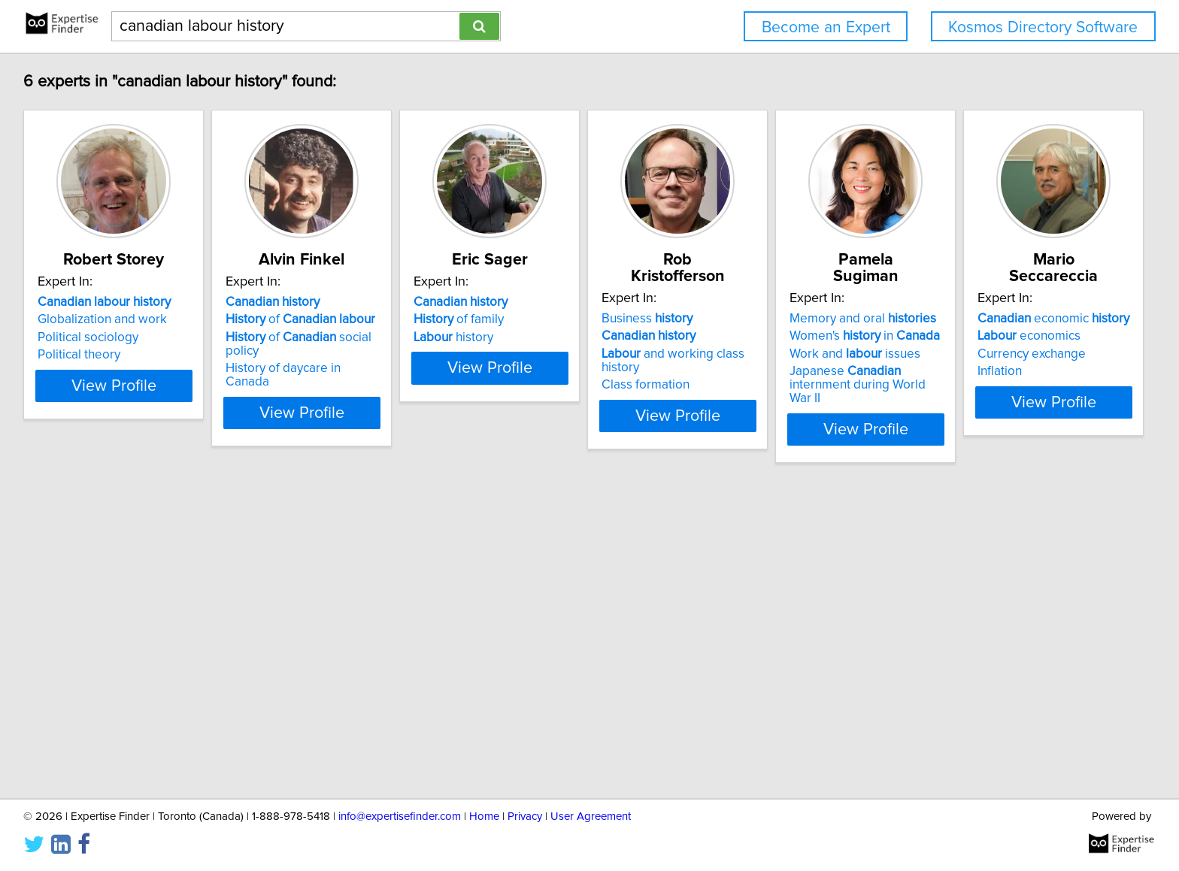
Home (484, 816)
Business (762, 302)
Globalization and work (104, 319)
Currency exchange (94, 668)
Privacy (525, 816)
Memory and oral (1015, 302)
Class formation (761, 354)
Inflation (62, 685)
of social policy (356, 337)
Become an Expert (826, 27)
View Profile (134, 399)
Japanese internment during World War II (1029, 361)
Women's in (1017, 319)
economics (91, 650)
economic (116, 633)
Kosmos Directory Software (1043, 27)
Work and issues (1007, 337)
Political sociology (90, 337)
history (531, 337)
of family (536, 319)
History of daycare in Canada (346, 354)
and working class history (808, 337)
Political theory (81, 354)
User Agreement (590, 816)
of (340, 319)
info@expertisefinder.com (399, 816)
